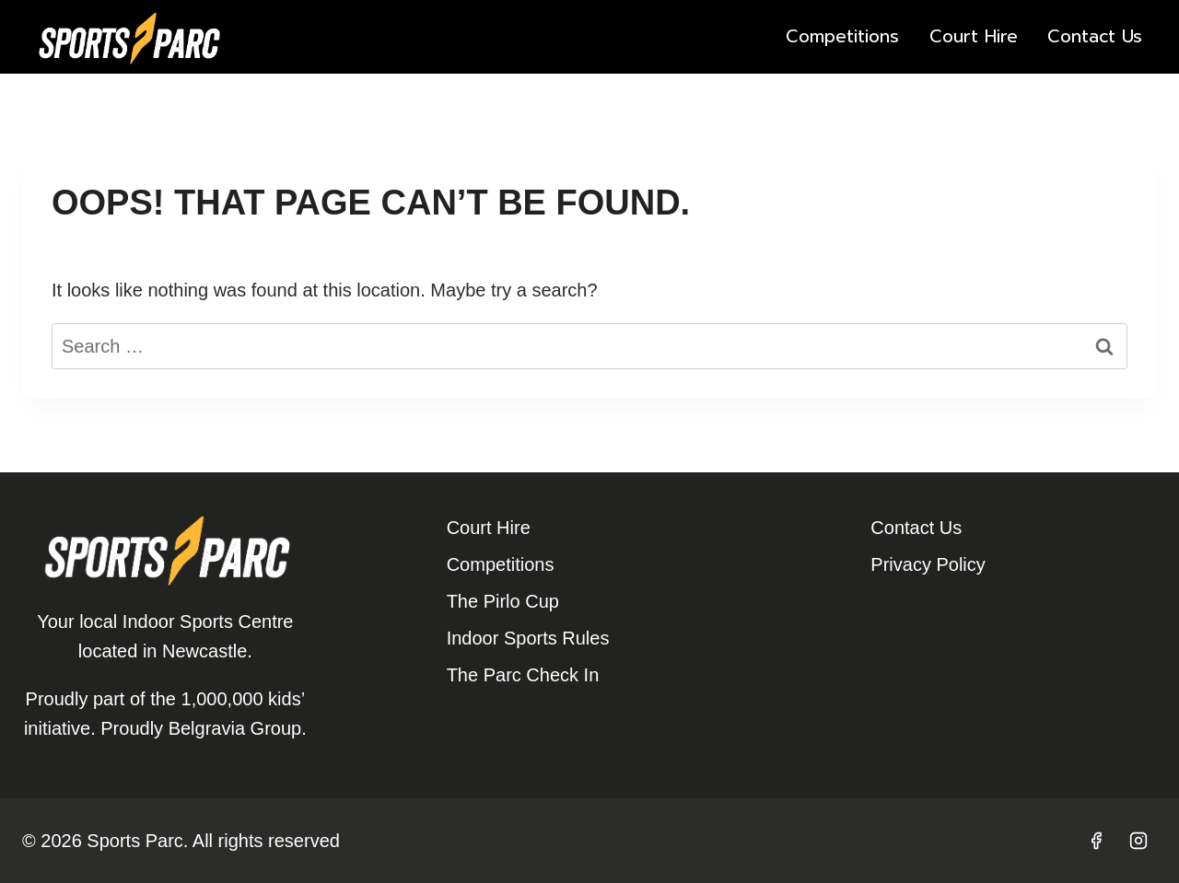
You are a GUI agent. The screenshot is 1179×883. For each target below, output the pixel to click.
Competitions (842, 36)
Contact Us (1094, 36)
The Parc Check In (523, 675)
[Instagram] (1138, 840)
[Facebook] (1096, 840)
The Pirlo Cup (503, 601)
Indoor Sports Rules (528, 638)
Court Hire (973, 36)
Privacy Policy (927, 564)
